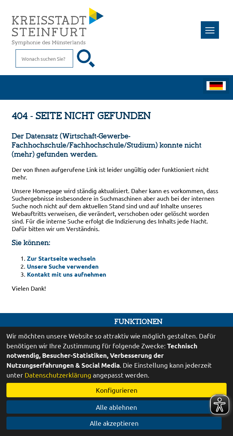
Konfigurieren (117, 390)
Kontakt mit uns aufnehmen (66, 274)
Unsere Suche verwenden (63, 266)
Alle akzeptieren (116, 423)
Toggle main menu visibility (212, 26)
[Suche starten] (86, 58)
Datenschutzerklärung (58, 375)
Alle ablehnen (116, 407)
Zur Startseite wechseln (61, 258)
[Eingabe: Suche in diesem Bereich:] (44, 58)
